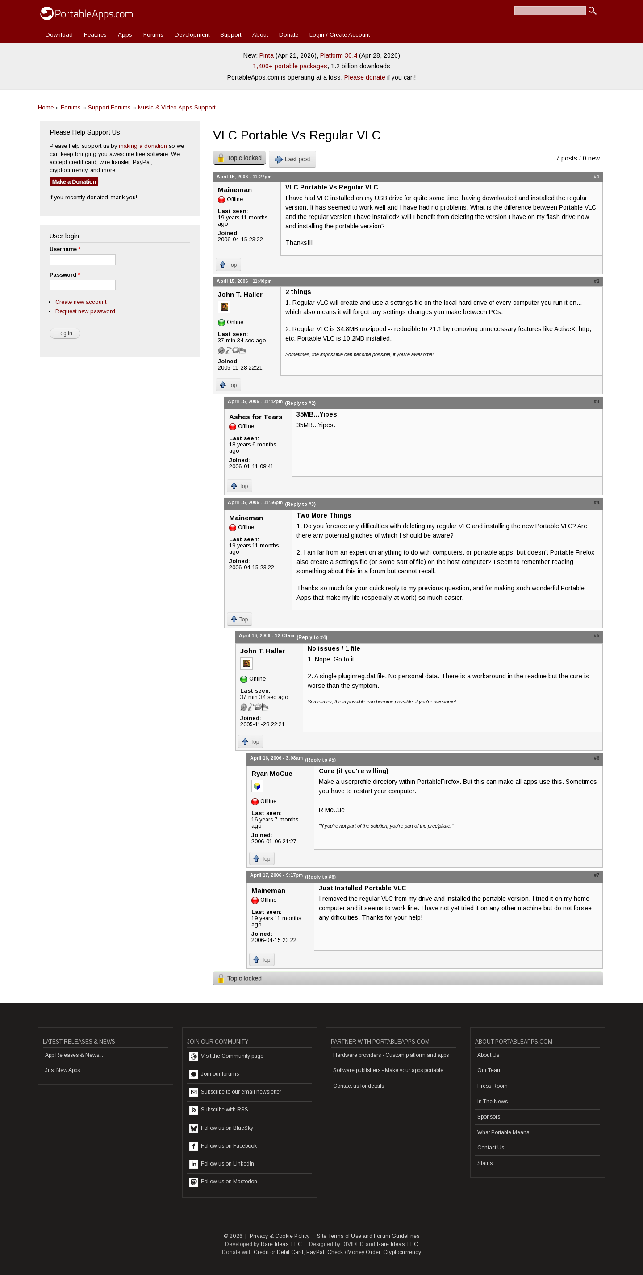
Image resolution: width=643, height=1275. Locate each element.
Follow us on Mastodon (223, 1182)
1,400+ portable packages (290, 66)
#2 (596, 281)
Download (59, 34)
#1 (596, 176)
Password (65, 275)
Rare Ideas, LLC (281, 1244)
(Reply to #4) (311, 637)
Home (46, 107)
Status (485, 1163)
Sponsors (488, 1117)
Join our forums (214, 1074)
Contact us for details (358, 1086)
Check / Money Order (353, 1252)
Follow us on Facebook (223, 1146)
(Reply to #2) (300, 403)
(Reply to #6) (320, 876)
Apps (125, 34)
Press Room (492, 1086)
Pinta (266, 55)
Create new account (80, 302)
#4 (596, 502)
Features (95, 34)
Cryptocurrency (402, 1252)
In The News (492, 1101)
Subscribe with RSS (218, 1110)
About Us (488, 1055)
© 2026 (233, 1236)
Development (192, 34)
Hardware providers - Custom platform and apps (391, 1055)
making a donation (143, 146)
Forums (153, 34)
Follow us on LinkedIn (221, 1164)
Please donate (364, 77)
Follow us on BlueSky (221, 1128)
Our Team (489, 1070)
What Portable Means (503, 1132)
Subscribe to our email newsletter (235, 1092)
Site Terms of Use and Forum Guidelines (368, 1236)
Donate (288, 34)
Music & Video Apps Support (176, 107)
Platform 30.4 (338, 55)
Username (65, 249)
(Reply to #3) (300, 504)
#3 (596, 401)
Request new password (85, 311)
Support (230, 34)
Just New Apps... (64, 1070)
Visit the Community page (226, 1056)
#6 (596, 758)
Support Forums (109, 107)
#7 (596, 875)
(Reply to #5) (320, 759)
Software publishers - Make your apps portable (388, 1070)
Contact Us (490, 1148)
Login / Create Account (339, 34)
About (260, 34)
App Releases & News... (74, 1055)
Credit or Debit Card (279, 1252)
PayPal (315, 1252)
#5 (596, 635)
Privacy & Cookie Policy (280, 1236)
